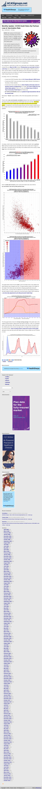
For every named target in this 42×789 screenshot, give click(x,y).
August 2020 (7, 643)
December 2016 (7, 717)
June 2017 (6, 707)
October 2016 (7, 720)
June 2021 (6, 626)
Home (3, 15)
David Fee (4, 521)
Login (20, 17)
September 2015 (8, 742)
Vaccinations (10, 361)
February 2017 (7, 713)
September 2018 (8, 681)
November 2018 (7, 678)
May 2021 (6, 628)
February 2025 (7, 553)
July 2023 (6, 584)
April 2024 (6, 569)
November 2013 (7, 778)
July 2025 (6, 544)
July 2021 (6, 625)
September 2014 (8, 762)
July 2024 (6, 564)
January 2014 (7, 775)
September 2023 (8, 581)
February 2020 (7, 653)
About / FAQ (4, 17)
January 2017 (7, 715)
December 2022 (7, 596)
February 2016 (7, 733)
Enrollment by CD (31, 15)
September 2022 (8, 601)
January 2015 (7, 755)
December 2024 (7, 556)
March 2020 (6, 651)
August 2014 (7, 763)
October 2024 (7, 559)
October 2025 (7, 539)
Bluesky (7, 384)
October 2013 (7, 780)
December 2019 (7, 656)
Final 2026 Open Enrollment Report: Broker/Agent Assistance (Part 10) (14, 519)
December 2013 (7, 777)
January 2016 (7, 735)
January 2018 (7, 695)
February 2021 (7, 633)
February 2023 (7, 593)
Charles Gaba (5, 517)
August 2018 (7, 683)
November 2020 (7, 638)
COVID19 (4, 361)
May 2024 (6, 568)
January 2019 (7, 675)
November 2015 (7, 738)
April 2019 (6, 670)
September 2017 (8, 701)
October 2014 (7, 760)
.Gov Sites (16, 15)
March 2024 (6, 571)
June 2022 (6, 606)
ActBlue (7, 376)
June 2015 (6, 747)
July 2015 (6, 745)
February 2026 (7, 532)
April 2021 (6, 630)
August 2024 (7, 563)
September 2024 (8, 561)
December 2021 (7, 616)
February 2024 (7, 573)
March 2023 (6, 591)
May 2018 (6, 688)
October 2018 (7, 680)
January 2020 (7, 655)
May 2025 (6, 548)
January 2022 (7, 614)
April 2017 (6, 710)
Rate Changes (23, 15)
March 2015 (6, 752)
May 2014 (6, 768)
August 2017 (7, 703)
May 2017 (6, 708)
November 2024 (7, 558)
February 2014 (7, 773)
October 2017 (7, 700)
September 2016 (8, 722)
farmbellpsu (4, 513)
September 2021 (8, 621)
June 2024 (6, 566)
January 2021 (7, 635)
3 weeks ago (30, 519)
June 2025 (6, 546)
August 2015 (7, 743)
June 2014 (6, 767)
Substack (7, 382)
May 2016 (6, 728)
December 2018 (7, 676)
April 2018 (6, 690)
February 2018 (7, 693)
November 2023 (7, 578)
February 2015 (7, 753)
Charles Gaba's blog (17, 359)
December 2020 (7, 636)
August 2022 (7, 603)
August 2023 (7, 583)
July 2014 (6, 765)
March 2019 (6, 671)
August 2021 (7, 623)
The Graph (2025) (9, 15)
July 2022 (6, 604)
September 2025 (8, 541)
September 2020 (8, 641)
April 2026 (6, 529)
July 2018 (6, 685)
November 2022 (7, 598)
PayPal (7, 378)
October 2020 (7, 640)
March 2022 (6, 611)
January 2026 (7, 534)
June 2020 (6, 646)
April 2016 (6, 730)
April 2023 (6, 589)
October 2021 (7, 619)
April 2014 (6, 770)
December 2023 (7, 576)
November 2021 (7, 618)
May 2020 (6, 648)
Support (15, 17)
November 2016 (7, 718)
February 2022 (7, 613)
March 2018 (6, 691)
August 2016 (7, 723)
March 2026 (6, 531)
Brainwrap (38, 787)
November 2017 (7, 698)
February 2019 (7, 673)
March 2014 (6, 772)
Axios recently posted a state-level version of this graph (24, 328)
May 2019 (6, 668)
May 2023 (6, 588)
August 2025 (7, 542)
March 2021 (6, 631)
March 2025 (6, 551)
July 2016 (6, 725)
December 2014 (7, 757)
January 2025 (7, 554)
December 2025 (7, 536)
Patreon (7, 380)
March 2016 (6, 732)
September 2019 (8, 661)
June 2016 (6, 727)
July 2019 (6, 665)
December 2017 (7, 697)
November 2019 (7, 658)
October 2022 (7, 599)
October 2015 (7, 740)
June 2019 (6, 666)
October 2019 (7, 660)
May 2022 (6, 608)
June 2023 (6, 586)
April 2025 (6, 549)
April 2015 (6, 750)
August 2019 (7, 663)
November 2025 (7, 537)
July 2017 (6, 705)
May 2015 (6, 748)
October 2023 (7, 579)
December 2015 (7, 737)
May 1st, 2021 (13, 67)
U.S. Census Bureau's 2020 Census (31, 79)
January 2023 (7, 594)
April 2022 (6, 609)
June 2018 (6, 686)
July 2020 (6, 645)
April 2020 (6, 650)
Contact (9, 17)
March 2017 (6, 712)
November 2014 (7, 758)
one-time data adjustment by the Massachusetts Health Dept (17, 293)
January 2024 (7, 574)
